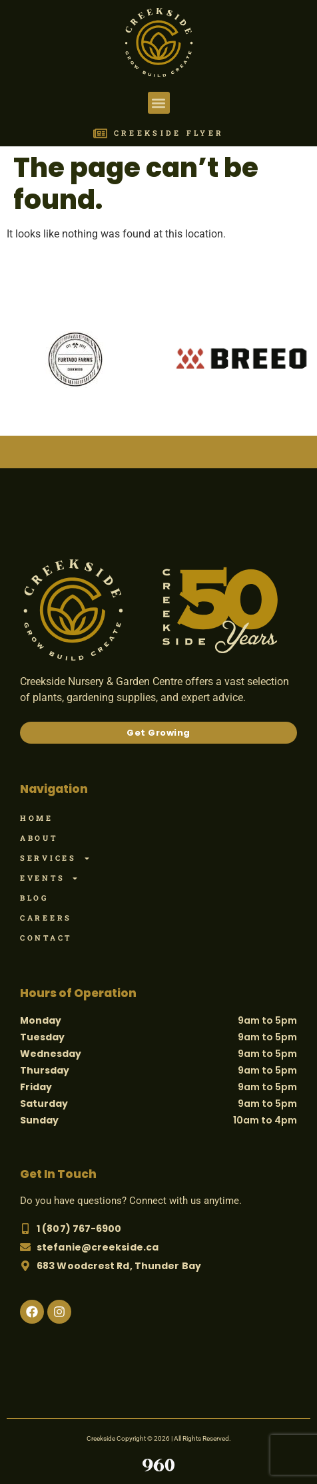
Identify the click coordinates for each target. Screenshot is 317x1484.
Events (49, 878)
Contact (46, 938)
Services (55, 858)
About (39, 838)
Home (36, 818)
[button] (159, 103)
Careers (46, 918)
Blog (34, 898)
